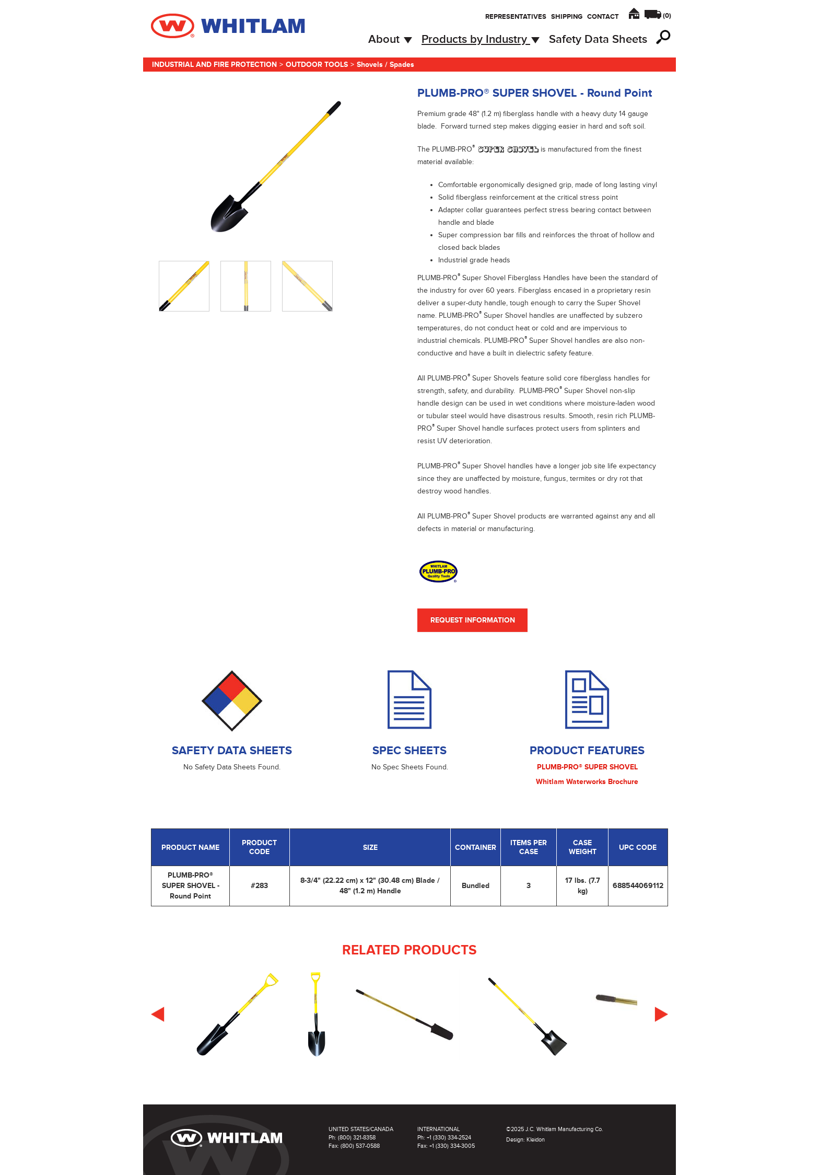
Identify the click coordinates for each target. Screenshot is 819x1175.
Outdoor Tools (317, 64)
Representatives (515, 17)
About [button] (390, 39)
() (667, 15)
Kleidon (535, 1139)
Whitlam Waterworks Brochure (587, 781)
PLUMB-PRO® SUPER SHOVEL (587, 767)
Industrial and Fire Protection (214, 64)
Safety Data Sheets (598, 39)
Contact (603, 17)
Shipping (566, 17)
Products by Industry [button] (481, 39)
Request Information (472, 620)
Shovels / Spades (385, 64)
